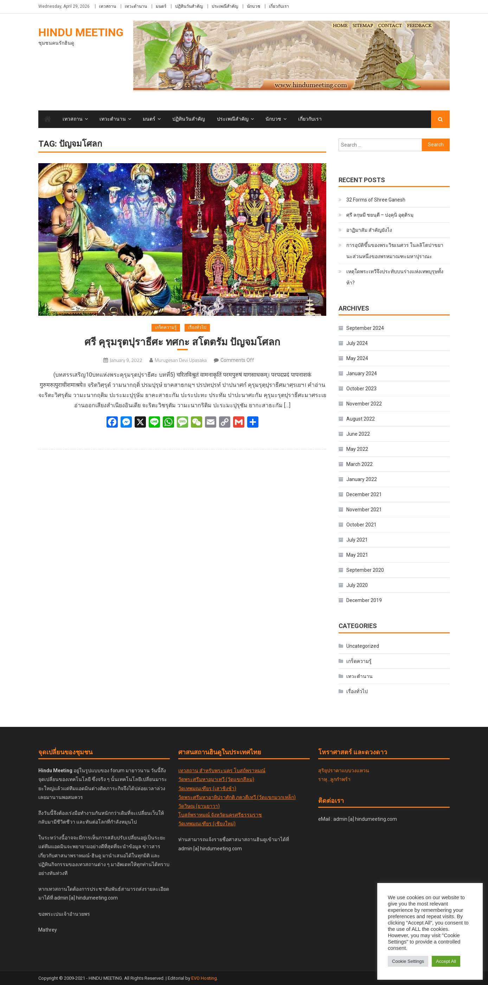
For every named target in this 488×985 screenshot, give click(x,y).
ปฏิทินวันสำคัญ (189, 6)
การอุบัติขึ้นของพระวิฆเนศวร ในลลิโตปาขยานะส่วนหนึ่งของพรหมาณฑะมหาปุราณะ (394, 250)
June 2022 (358, 434)
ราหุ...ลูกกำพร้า (334, 779)
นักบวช (253, 6)
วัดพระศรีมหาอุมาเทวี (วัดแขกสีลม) (216, 779)
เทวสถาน (107, 6)
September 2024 (365, 328)
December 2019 (364, 600)
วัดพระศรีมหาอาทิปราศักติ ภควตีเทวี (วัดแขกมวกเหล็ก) (237, 797)
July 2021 (357, 540)
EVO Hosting (204, 978)
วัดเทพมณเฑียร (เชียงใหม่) (207, 823)
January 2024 (361, 373)
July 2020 (357, 585)
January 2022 (361, 479)
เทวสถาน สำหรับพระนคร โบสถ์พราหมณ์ (221, 770)
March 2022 (359, 464)
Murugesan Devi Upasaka (181, 360)
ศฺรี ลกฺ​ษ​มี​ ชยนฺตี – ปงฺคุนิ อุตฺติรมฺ (379, 215)
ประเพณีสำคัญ (225, 6)
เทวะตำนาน (136, 6)
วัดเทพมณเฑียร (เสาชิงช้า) (207, 788)
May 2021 (357, 555)
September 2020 (365, 570)
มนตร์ (161, 6)
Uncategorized (362, 646)
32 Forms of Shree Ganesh (375, 200)
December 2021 (364, 494)
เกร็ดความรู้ (165, 327)
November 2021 (364, 509)
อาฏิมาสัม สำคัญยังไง (369, 230)
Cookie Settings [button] (408, 961)
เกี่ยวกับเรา (279, 6)
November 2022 (364, 404)
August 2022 (360, 419)
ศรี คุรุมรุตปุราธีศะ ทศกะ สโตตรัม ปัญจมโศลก (182, 342)
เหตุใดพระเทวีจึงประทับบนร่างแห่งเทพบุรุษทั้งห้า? (394, 277)
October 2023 (361, 388)
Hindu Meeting (80, 32)
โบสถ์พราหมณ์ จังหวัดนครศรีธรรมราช (220, 815)
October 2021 (361, 524)
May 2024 (357, 358)
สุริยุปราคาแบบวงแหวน (343, 770)
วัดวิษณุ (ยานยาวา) (199, 806)
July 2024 (357, 343)
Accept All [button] (446, 961)
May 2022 (357, 449)
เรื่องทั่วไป (197, 327)
